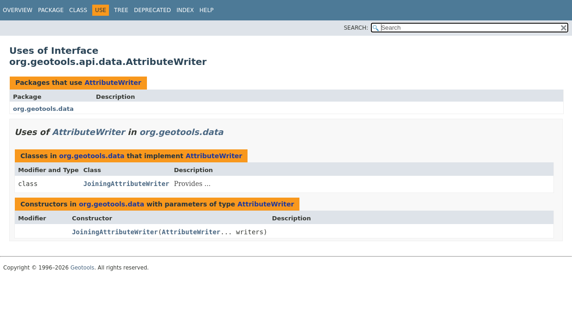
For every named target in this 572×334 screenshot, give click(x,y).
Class (78, 10)
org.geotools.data (43, 108)
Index (185, 10)
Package (51, 10)
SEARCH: (356, 28)
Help (206, 10)
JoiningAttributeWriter (126, 183)
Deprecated (152, 10)
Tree (121, 10)
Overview (17, 10)
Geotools (82, 267)
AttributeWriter (112, 82)
